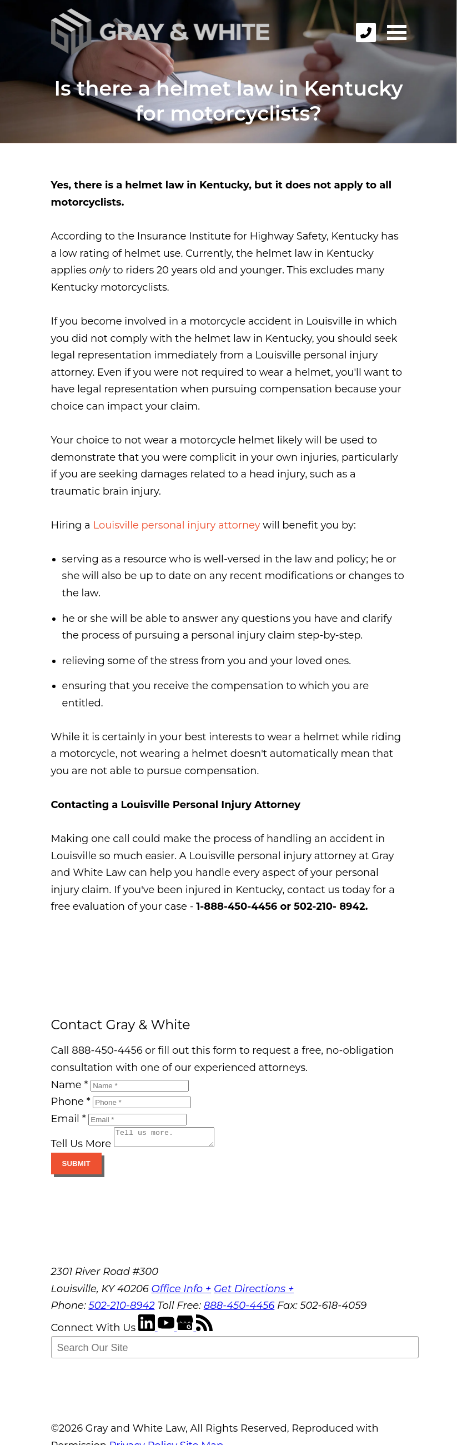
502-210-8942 (121, 1309)
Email (68, 1119)
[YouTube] (167, 1331)
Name (69, 1085)
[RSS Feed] (204, 1331)
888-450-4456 (239, 1309)
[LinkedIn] (148, 1331)
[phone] (366, 32)
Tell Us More (81, 1147)
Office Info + (182, 1292)
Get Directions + (254, 1292)
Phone (71, 1101)
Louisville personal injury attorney (176, 525)
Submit (76, 1167)
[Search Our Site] (235, 1350)
